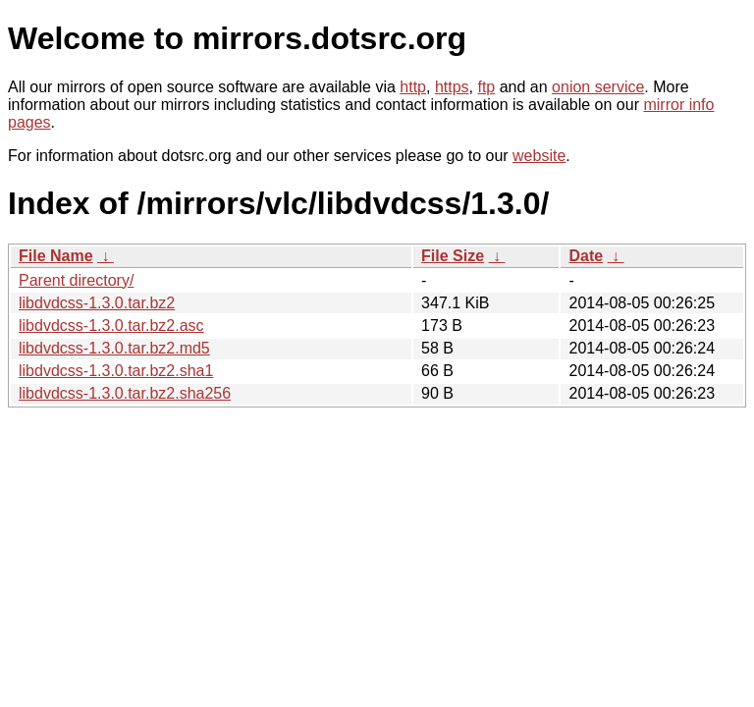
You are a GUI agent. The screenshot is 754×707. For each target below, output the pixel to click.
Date (585, 255)
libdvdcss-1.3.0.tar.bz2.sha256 (125, 393)
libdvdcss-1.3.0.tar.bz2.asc (111, 325)
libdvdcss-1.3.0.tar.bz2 (97, 303)
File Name (56, 255)
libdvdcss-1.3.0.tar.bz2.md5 (114, 348)
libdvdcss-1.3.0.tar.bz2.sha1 (116, 370)
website (539, 155)
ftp (486, 87)
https (452, 87)
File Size (452, 255)
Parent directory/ (76, 280)
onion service (598, 87)
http (413, 87)
